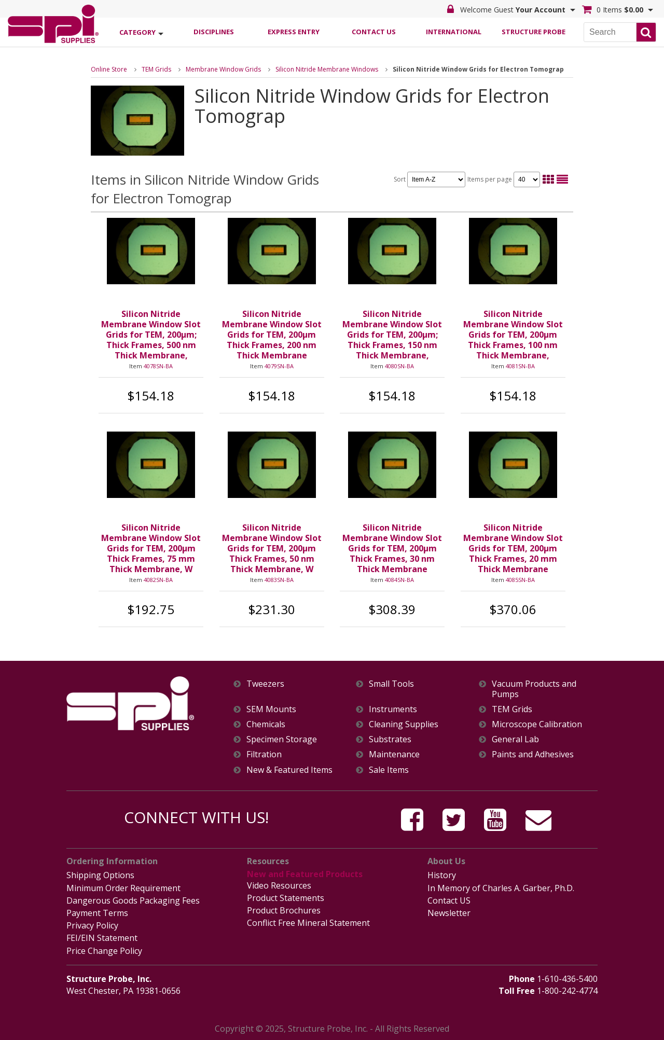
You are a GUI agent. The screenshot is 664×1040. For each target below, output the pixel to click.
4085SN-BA (520, 580)
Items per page (503, 179)
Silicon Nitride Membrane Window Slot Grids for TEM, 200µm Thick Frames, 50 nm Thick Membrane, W (272, 548)
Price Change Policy (104, 950)
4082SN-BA (158, 580)
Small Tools (391, 684)
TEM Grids (156, 69)
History (441, 875)
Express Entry (294, 31)
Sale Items (389, 770)
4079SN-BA (279, 366)
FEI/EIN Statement (101, 938)
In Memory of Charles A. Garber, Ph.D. (500, 888)
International (453, 31)
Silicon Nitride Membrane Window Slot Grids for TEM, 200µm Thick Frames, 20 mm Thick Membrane (513, 548)
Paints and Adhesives (533, 754)
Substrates (390, 739)
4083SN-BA (279, 580)
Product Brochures (284, 910)
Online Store (109, 69)
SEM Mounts (271, 709)
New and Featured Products (305, 874)
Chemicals (265, 724)
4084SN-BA (399, 580)
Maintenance (394, 754)
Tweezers (265, 684)
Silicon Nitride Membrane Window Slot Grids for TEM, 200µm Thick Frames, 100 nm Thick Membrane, (513, 334)
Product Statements (285, 898)
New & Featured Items (289, 770)
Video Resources (279, 885)
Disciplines (213, 31)
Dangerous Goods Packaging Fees (133, 900)
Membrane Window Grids (223, 69)
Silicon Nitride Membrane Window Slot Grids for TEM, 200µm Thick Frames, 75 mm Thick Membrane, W (151, 548)
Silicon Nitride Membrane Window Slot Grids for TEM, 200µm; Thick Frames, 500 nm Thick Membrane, (151, 334)
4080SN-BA (399, 366)
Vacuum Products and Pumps (534, 689)
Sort (429, 179)
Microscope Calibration (537, 724)
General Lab (515, 739)
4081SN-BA (520, 366)
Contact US (449, 900)
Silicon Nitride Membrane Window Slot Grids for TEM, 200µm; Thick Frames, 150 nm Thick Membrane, (392, 334)
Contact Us (374, 31)
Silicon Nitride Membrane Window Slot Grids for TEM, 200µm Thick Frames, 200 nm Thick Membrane (272, 334)
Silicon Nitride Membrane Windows (326, 69)
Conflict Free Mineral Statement (308, 922)
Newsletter (449, 913)
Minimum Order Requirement (123, 888)
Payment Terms (97, 913)
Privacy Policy (92, 925)
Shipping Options (100, 875)
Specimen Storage (281, 739)
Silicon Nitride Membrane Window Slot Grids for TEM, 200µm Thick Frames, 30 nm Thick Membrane (392, 548)
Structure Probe (533, 31)
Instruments (393, 709)
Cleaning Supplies (403, 724)
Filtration (264, 754)
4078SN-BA (158, 366)
